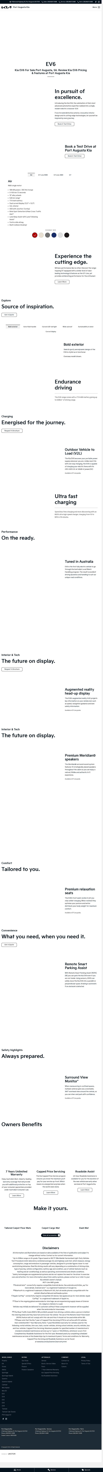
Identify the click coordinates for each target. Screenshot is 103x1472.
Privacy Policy (85, 1361)
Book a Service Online (49, 1364)
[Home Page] (6, 7)
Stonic (4, 1366)
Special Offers (26, 1364)
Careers (63, 1366)
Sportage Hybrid (7, 1376)
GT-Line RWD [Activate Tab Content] (43, 175)
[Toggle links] (8, 1454)
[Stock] (17, 1470)
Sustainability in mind (85, 327)
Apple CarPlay (19, 1296)
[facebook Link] (96, 2)
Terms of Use (85, 1364)
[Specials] (86, 1470)
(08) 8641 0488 (10, 1433)
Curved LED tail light (49, 327)
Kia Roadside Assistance (50, 1376)
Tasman (4, 1409)
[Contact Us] (25, 2)
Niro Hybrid (5, 1388)
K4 (3, 1364)
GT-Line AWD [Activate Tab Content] (58, 175)
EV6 (3, 1403)
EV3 (3, 1394)
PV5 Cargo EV (6, 1415)
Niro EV (4, 1391)
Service (44, 1361)
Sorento (4, 1379)
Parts (43, 1366)
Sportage (5, 1373)
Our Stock (25, 1361)
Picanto (4, 1361)
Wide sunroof (67, 327)
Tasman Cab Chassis (9, 1412)
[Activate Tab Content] (34, 235)
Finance (24, 1366)
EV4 (3, 1397)
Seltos (4, 1370)
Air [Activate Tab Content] (31, 175)
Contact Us (65, 1361)
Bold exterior (13, 327)
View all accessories (50, 1235)
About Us (64, 1364)
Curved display (51, 331)
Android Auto (20, 1285)
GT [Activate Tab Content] (70, 175)
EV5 (3, 1400)
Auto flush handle (29, 327)
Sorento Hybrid (7, 1382)
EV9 (3, 1406)
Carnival (4, 1385)
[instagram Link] (99, 2)
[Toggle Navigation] (96, 7)
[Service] (51, 1470)
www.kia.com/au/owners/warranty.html (52, 1342)
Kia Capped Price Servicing (50, 1373)
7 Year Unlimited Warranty (50, 1370)
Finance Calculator (28, 1370)
